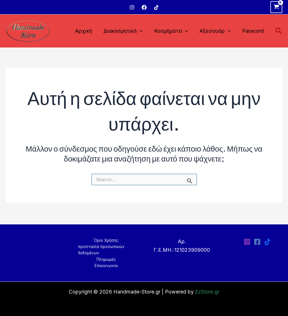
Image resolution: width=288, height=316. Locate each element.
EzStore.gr (207, 292)
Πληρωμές (106, 259)
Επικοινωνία (106, 265)
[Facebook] (144, 7)
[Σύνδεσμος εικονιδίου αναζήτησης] (278, 31)
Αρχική (88, 31)
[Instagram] (131, 7)
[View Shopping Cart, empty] (276, 7)
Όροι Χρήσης (106, 239)
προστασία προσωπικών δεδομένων (99, 249)
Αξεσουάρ (216, 31)
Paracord (253, 31)
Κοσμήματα (174, 31)
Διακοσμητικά (127, 31)
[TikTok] (156, 7)
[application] (144, 31)
